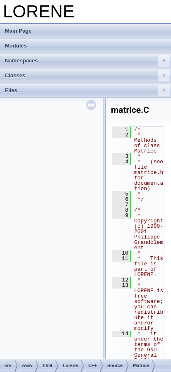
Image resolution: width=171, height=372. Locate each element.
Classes (87, 75)
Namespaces (87, 61)
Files (87, 90)
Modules (16, 46)
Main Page (18, 31)
